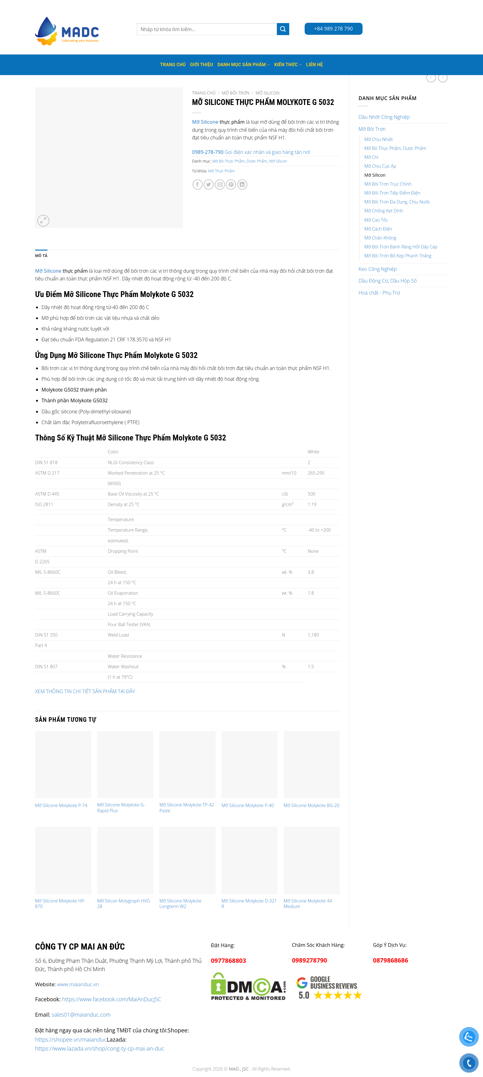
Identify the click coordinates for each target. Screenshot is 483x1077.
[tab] (41, 256)
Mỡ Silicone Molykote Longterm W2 (180, 904)
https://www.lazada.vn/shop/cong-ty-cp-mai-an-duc (99, 1048)
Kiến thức (288, 65)
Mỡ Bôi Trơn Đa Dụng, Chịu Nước (397, 202)
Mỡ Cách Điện (378, 229)
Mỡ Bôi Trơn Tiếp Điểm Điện (392, 193)
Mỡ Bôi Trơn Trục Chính (388, 184)
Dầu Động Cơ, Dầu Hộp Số (388, 280)
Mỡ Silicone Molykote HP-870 (60, 904)
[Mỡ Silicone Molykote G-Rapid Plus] (125, 764)
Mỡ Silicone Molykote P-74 (61, 805)
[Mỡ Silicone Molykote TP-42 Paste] (187, 764)
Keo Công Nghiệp (378, 269)
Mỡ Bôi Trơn (372, 129)
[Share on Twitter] (209, 184)
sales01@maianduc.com (81, 1014)
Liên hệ (314, 64)
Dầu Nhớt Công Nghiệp (384, 117)
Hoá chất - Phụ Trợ (379, 292)
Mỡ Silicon (375, 175)
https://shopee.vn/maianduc (71, 1039)
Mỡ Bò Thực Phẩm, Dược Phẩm (395, 148)
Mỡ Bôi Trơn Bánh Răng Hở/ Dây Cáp (400, 247)
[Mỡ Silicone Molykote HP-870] (63, 860)
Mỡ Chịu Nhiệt (378, 139)
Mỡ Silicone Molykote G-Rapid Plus (121, 808)
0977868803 (228, 960)
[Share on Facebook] (198, 184)
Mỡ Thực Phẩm (221, 171)
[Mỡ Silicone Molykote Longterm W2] (187, 860)
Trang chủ (204, 93)
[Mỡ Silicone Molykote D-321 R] (249, 860)
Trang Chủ (173, 64)
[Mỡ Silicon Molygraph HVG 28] (125, 860)
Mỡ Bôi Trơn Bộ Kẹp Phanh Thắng (398, 256)
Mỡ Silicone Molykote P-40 (247, 805)
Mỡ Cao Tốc (376, 220)
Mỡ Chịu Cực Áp (380, 166)
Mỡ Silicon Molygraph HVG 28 (123, 904)
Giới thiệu (201, 64)
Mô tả (41, 255)
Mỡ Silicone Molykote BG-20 (311, 805)
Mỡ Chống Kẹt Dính (383, 211)
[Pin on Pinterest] (231, 184)
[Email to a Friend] (220, 184)
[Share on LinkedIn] (242, 184)
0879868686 (390, 960)
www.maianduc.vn (78, 984)
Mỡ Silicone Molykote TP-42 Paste (186, 808)
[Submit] (283, 29)
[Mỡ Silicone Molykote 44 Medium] (312, 860)
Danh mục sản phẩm (243, 65)
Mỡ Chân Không (380, 238)
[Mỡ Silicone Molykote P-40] (249, 764)
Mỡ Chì (371, 157)
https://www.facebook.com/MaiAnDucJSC (111, 999)
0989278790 (309, 960)
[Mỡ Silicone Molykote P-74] (63, 764)
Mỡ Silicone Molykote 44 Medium (308, 904)
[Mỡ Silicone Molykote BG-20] (312, 764)
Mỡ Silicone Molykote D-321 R (249, 904)
